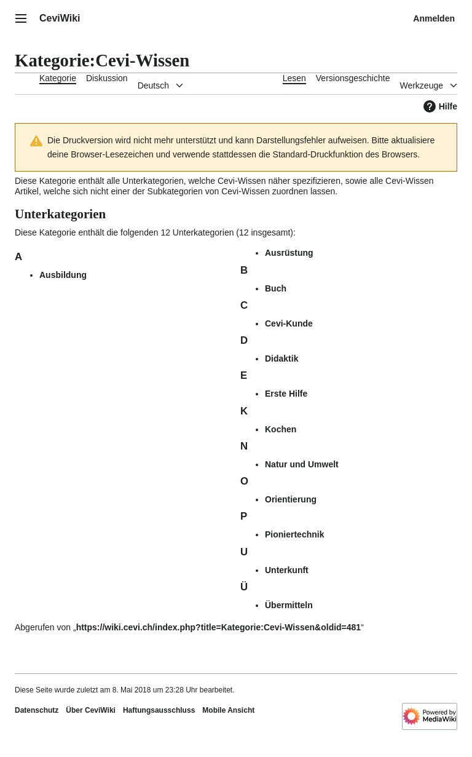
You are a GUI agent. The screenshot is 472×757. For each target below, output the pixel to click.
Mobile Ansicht (228, 710)
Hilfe (438, 106)
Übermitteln (289, 605)
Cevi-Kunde (289, 323)
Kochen (280, 429)
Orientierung (291, 499)
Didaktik (281, 358)
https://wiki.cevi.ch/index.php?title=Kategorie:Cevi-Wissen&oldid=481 (218, 627)
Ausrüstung (289, 253)
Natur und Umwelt (302, 464)
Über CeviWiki (91, 710)
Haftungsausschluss (159, 710)
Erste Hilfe (286, 393)
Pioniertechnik (294, 534)
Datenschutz (36, 710)
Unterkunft (287, 570)
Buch (275, 288)
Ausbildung (63, 275)
